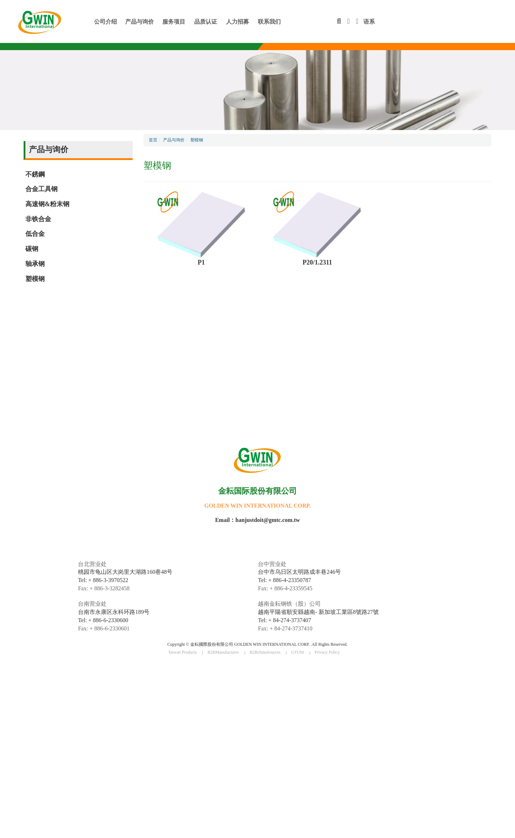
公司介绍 (105, 22)
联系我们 (269, 22)
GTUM (297, 652)
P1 (201, 262)
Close (5, 667)
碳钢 (31, 248)
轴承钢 (35, 263)
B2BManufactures (223, 652)
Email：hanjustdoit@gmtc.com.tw (257, 520)
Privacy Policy (327, 652)
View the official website (51, 727)
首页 (153, 139)
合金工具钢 (41, 189)
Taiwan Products (182, 652)
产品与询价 (139, 22)
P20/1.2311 (317, 262)
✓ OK (155, 834)
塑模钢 (35, 278)
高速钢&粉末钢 (47, 204)
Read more (13, 727)
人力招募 (237, 22)
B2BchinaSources (265, 652)
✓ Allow (8, 681)
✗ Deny (7, 687)
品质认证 (205, 22)
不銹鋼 (35, 174)
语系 (365, 22)
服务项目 (173, 22)
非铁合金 (38, 219)
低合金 (35, 233)
